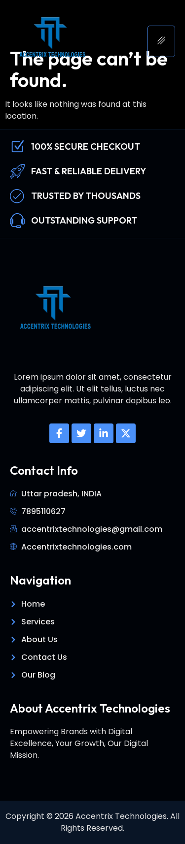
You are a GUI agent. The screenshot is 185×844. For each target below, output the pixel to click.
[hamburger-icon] (161, 41)
